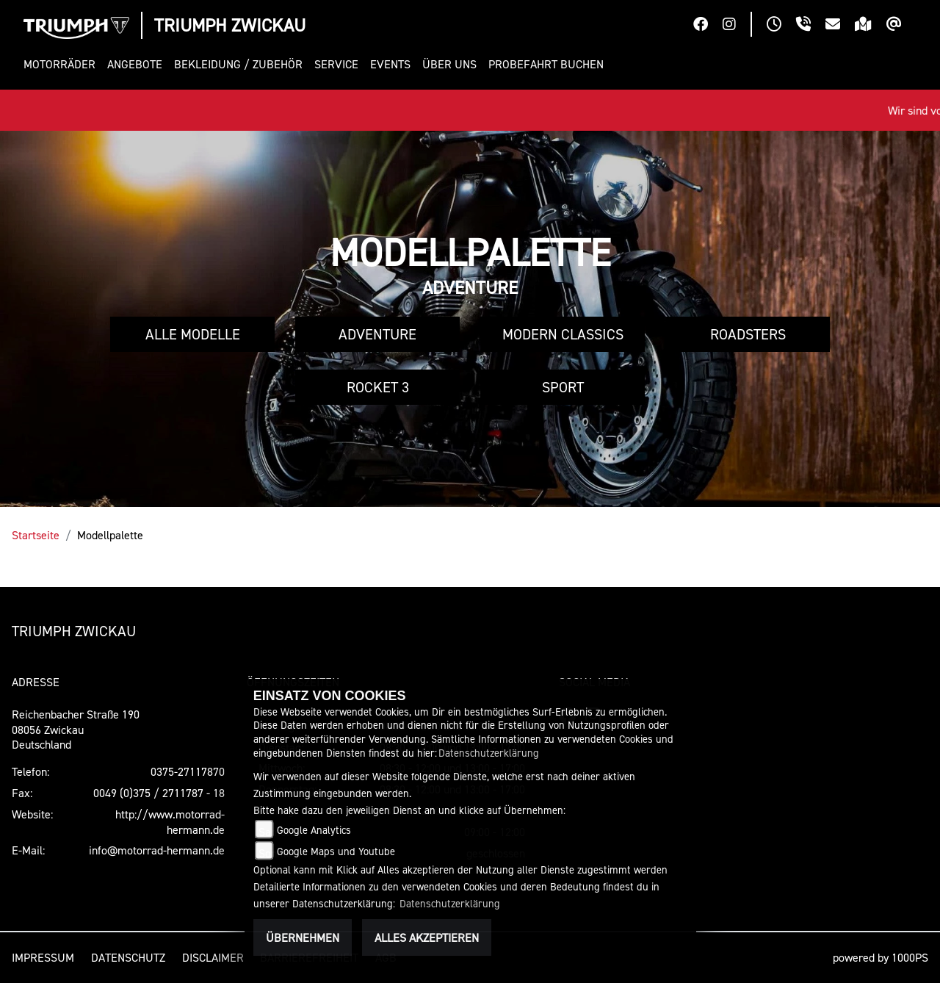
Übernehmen (302, 937)
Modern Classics (562, 334)
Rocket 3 (378, 387)
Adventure (377, 334)
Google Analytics (314, 830)
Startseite (35, 534)
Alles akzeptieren (427, 937)
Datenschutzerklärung (488, 752)
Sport (563, 387)
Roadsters (748, 334)
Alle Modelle (192, 334)
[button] (62, 64)
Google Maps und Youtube (336, 851)
